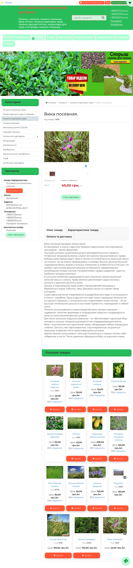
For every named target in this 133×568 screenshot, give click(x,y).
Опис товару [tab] (55, 233)
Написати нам (14, 194)
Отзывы (34, 46)
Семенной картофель (14, 140)
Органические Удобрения (16, 157)
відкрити (57, 405)
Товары (42, 38)
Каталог (63, 106)
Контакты (75, 38)
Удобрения (8, 153)
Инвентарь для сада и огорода (18, 117)
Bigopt (8, 2)
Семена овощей (11, 126)
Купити (54, 413)
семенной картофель (13, 166)
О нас (58, 38)
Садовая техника (11, 135)
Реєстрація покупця (121, 2)
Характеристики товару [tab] (83, 233)
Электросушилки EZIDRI (15, 131)
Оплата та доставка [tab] (59, 240)
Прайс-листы (97, 38)
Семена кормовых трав (81, 106)
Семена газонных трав (14, 113)
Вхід (108, 2)
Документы (13, 46)
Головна (51, 106)
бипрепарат (9, 144)
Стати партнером (71, 201)
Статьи (50, 46)
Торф (5, 162)
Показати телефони (16, 227)
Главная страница (18, 38)
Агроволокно (9, 148)
